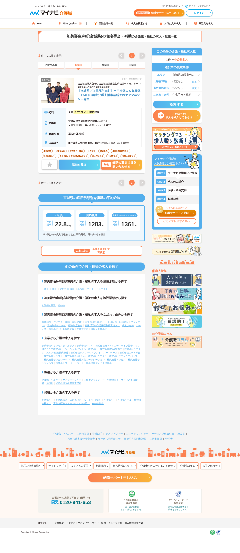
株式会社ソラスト (53, 356)
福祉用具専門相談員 (135, 438)
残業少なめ (128, 325)
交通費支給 (82, 329)
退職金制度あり (99, 329)
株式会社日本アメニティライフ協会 (114, 345)
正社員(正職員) (49, 288)
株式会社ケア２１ (97, 356)
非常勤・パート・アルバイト (93, 288)
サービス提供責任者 (163, 433)
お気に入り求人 (170, 23)
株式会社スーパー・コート (70, 363)
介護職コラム (187, 465)
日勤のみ (123, 322)
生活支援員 (156, 438)
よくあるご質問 (79, 465)
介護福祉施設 (49, 305)
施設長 (49, 383)
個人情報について (123, 465)
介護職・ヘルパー (51, 379)
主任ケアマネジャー (94, 379)
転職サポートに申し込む (156, 12)
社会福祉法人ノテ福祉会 (99, 363)
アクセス (71, 523)
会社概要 (59, 523)
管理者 (169, 438)
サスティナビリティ (88, 523)
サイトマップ (56, 465)
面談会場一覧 (103, 23)
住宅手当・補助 (61, 322)
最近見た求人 (203, 23)
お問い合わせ (210, 465)
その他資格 (98, 403)
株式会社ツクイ (85, 345)
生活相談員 (113, 379)
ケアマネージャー (72, 379)
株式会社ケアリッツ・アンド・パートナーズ (93, 352)
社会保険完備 (67, 329)
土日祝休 (112, 322)
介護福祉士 (47, 400)
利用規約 (101, 465)
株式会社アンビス (116, 359)
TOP (37, 23)
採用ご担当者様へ (31, 465)
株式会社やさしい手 (75, 356)
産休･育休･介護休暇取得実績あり (102, 325)
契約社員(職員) (67, 288)
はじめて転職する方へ (176, 221)
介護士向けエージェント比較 (156, 465)
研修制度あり (75, 325)
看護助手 (97, 433)
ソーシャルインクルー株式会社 (81, 349)
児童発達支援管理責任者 (68, 383)
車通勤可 (46, 322)
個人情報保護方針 (133, 523)
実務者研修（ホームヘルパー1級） (71, 403)
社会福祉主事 (125, 400)
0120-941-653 (71, 502)
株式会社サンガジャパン (57, 359)
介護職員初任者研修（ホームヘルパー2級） (78, 400)
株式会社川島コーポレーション (88, 359)
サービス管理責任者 (109, 438)
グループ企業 (115, 523)
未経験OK (77, 322)
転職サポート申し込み (120, 478)
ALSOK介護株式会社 (57, 352)
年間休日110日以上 (95, 322)
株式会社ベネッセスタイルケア (58, 345)
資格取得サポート (56, 325)
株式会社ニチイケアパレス (123, 356)
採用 (103, 523)
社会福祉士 (109, 400)
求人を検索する (136, 23)
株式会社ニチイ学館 (130, 352)
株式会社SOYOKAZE (111, 349)
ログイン (198, 12)
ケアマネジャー (114, 433)
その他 (61, 305)
